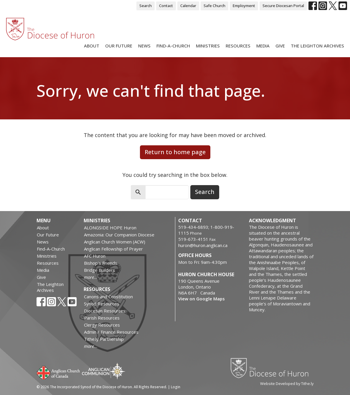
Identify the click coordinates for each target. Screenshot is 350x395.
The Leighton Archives (317, 46)
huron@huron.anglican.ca (202, 245)
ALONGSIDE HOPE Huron (110, 228)
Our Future (118, 46)
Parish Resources (102, 318)
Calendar (188, 5)
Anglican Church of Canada (58, 372)
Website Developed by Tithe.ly (286, 383)
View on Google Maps (201, 299)
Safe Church (214, 5)
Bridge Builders (99, 270)
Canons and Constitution (108, 296)
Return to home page (175, 152)
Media (263, 46)
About (91, 46)
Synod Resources (101, 304)
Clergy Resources (102, 325)
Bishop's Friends (100, 263)
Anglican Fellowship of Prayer (113, 249)
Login (175, 386)
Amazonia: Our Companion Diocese (119, 235)
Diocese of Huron (271, 368)
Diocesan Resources (105, 311)
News (144, 46)
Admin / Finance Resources (111, 332)
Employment (244, 5)
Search (145, 5)
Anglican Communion (104, 371)
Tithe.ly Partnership (104, 339)
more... (91, 277)
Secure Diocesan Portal (283, 5)
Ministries (208, 46)
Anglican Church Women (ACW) (114, 242)
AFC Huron (94, 256)
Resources (238, 46)
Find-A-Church (173, 46)
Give (280, 46)
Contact (166, 5)
